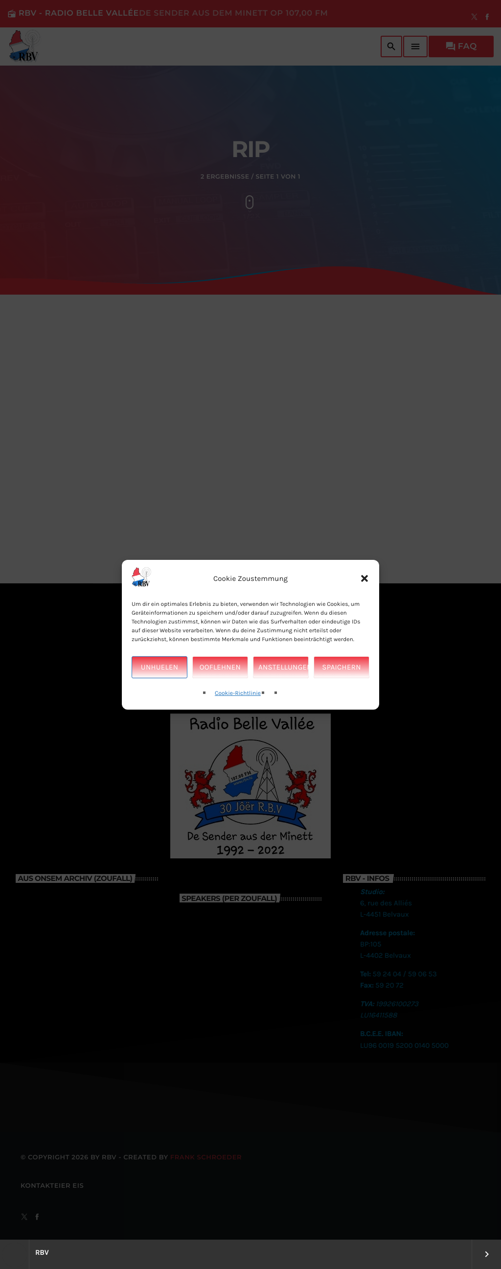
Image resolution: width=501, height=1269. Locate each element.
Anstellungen (283, 691)
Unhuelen (159, 691)
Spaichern (341, 691)
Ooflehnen (220, 691)
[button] (364, 602)
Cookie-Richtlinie (238, 717)
